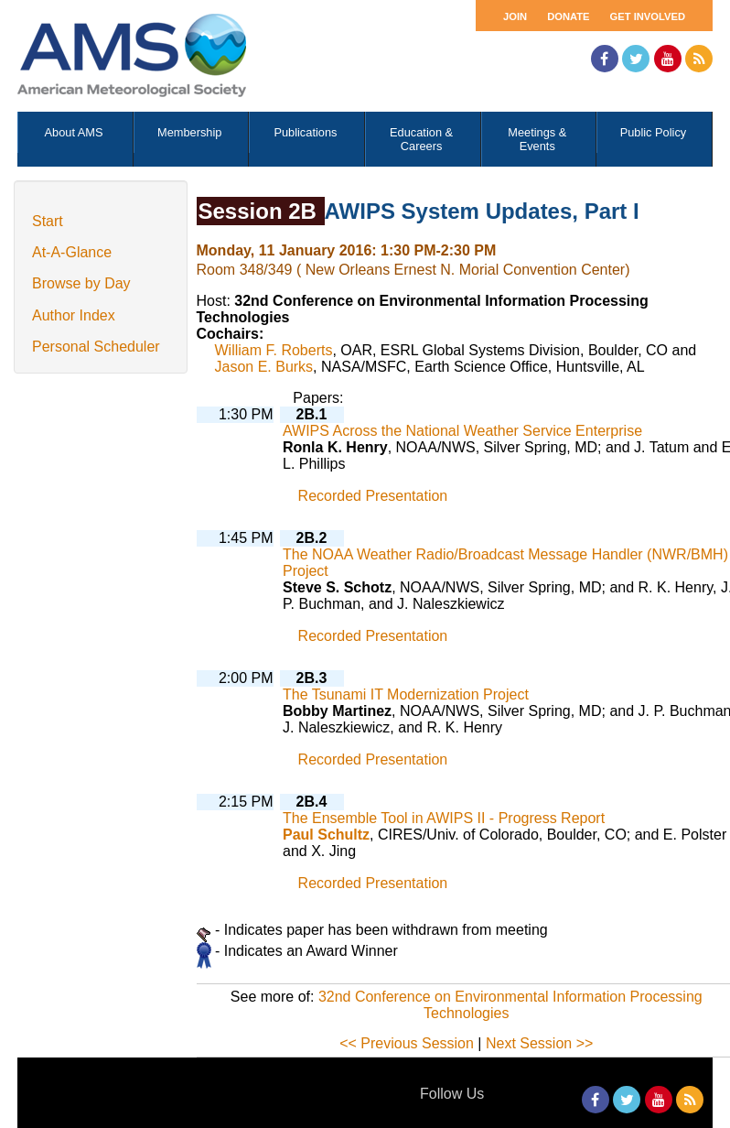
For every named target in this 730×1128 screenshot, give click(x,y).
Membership (189, 132)
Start (47, 221)
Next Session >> (539, 1043)
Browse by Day (81, 283)
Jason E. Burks (264, 366)
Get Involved (647, 16)
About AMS (74, 132)
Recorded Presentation (373, 496)
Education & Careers (421, 139)
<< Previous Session (406, 1043)
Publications (305, 132)
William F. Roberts (274, 350)
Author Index (73, 315)
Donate (568, 16)
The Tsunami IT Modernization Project (406, 694)
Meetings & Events (537, 139)
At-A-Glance (72, 252)
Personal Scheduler (96, 346)
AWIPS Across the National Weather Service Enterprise (462, 431)
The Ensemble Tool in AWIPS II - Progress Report (444, 818)
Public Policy (653, 132)
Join (515, 16)
